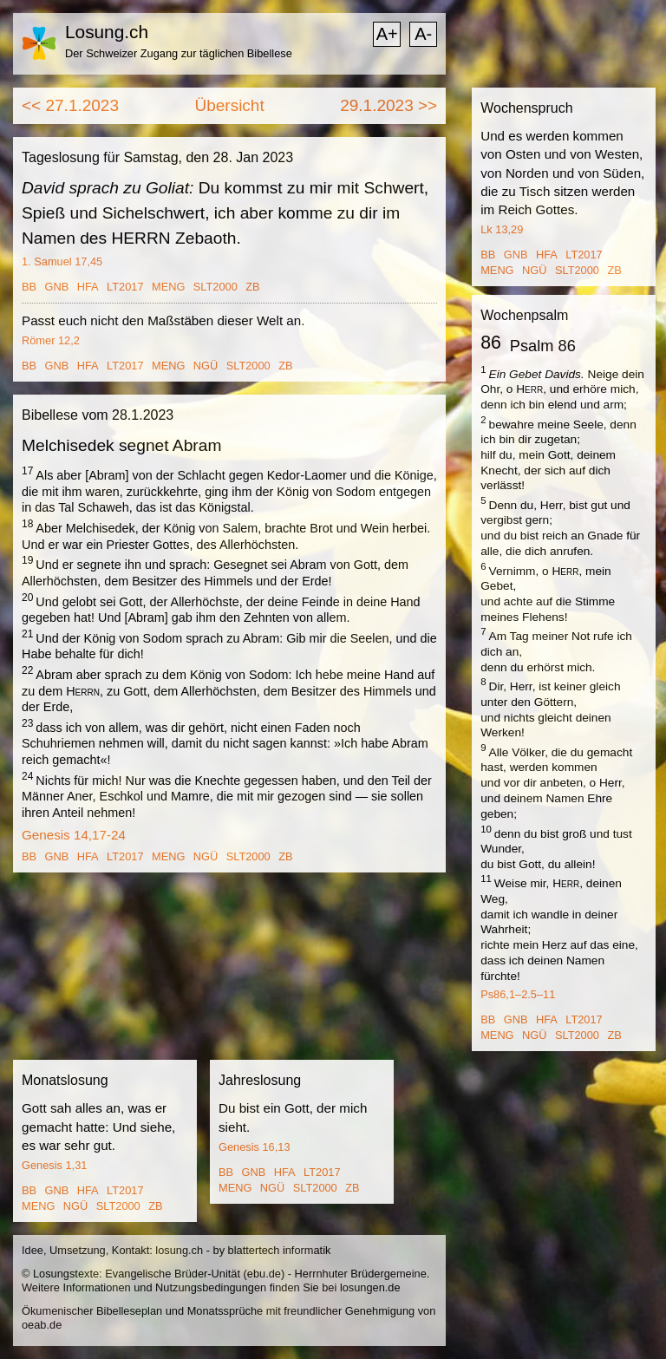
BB (29, 286)
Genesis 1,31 (54, 1165)
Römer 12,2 (51, 340)
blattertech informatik (279, 1250)
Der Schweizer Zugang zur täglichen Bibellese (178, 53)
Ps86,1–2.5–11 (517, 994)
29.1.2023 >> (388, 105)
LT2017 (125, 286)
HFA (88, 286)
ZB (252, 286)
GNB (57, 286)
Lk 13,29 (501, 229)
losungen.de (370, 1287)
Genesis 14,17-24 (74, 834)
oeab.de (42, 1324)
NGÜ (205, 365)
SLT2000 (215, 286)
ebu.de (264, 1273)
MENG (168, 286)
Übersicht (229, 105)
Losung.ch (106, 32)
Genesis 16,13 (255, 1146)
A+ (387, 33)
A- (423, 33)
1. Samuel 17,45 (62, 261)
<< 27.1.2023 (70, 105)
